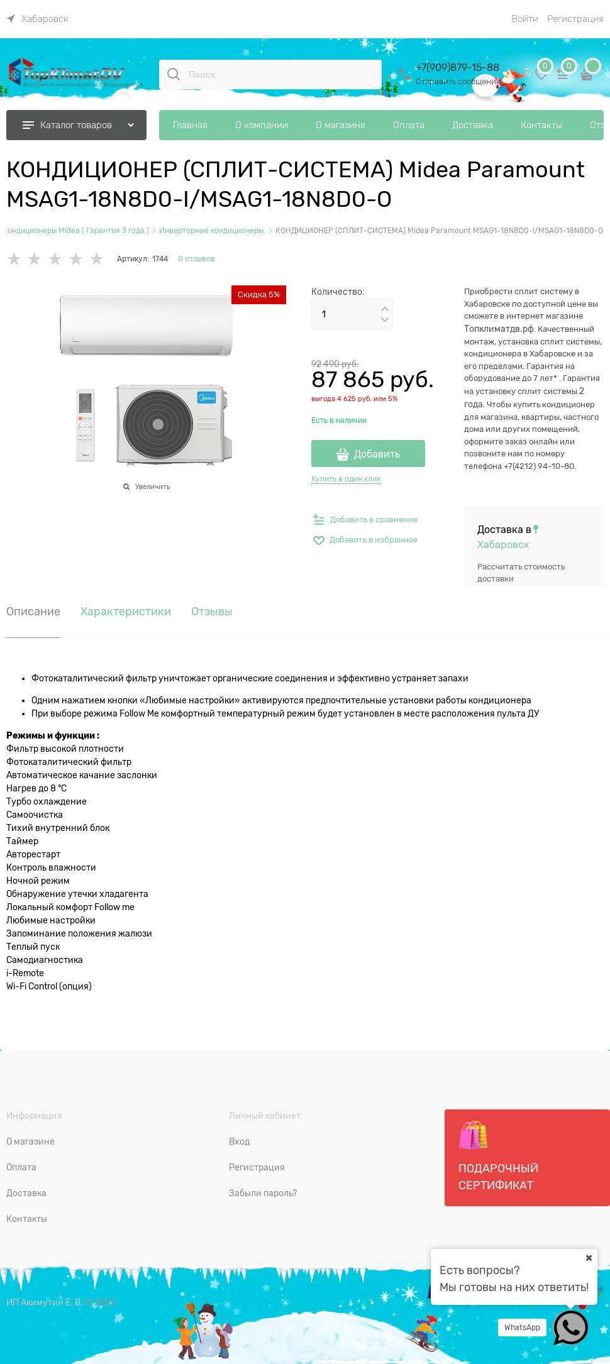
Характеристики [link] (125, 612)
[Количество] (352, 314)
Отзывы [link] (212, 612)
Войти (524, 19)
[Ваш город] (588, 1257)
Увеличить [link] (152, 486)
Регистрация (575, 19)
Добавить (377, 454)
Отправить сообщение (458, 81)
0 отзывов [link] (196, 259)
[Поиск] (173, 74)
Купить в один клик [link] (345, 479)
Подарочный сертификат (498, 1156)
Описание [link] (33, 612)
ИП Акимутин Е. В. (44, 1302)
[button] (385, 309)
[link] (37, 18)
